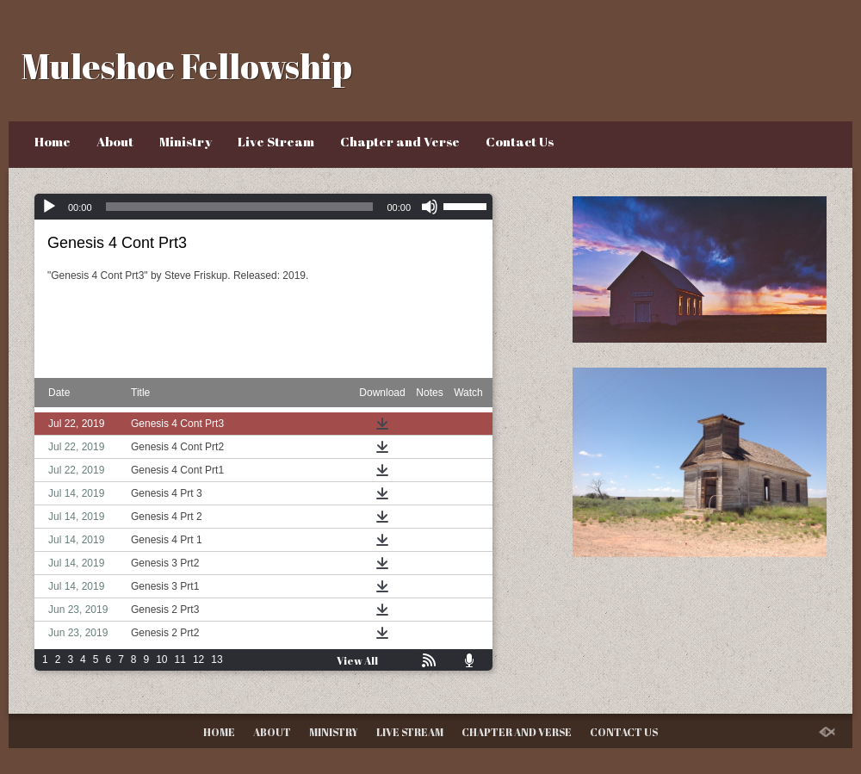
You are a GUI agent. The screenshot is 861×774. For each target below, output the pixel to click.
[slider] (240, 206)
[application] (263, 207)
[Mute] (429, 206)
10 (161, 659)
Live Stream (276, 141)
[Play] (49, 206)
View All (357, 660)
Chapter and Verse (400, 141)
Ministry (185, 141)
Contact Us (520, 141)
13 (216, 659)
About (114, 141)
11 (180, 659)
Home (52, 141)
